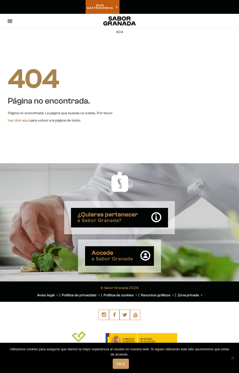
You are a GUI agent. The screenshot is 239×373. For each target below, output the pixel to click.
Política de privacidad (81, 295)
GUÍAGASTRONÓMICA (102, 7)
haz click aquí (18, 120)
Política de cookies (120, 295)
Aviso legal (47, 295)
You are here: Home (202, 44)
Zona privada (190, 295)
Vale (121, 364)
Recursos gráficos (157, 295)
